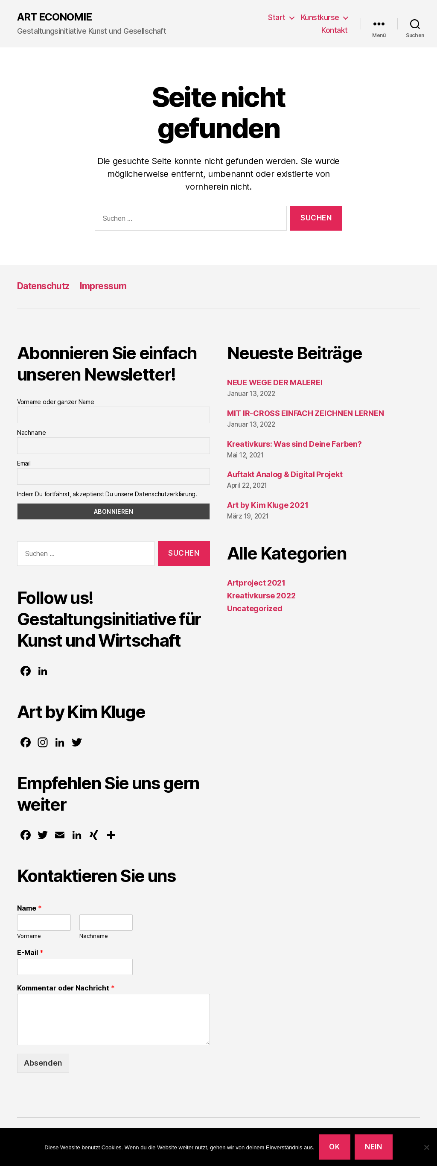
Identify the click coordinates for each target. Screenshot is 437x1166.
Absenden (43, 1062)
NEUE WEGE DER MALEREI (274, 382)
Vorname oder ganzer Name (55, 401)
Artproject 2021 (256, 582)
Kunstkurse (320, 17)
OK (334, 1147)
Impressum (103, 286)
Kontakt (334, 30)
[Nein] (426, 1147)
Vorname (29, 935)
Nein (373, 1147)
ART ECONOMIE (54, 17)
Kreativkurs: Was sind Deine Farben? (294, 443)
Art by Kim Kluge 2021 (267, 505)
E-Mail (30, 952)
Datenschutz (43, 286)
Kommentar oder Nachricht (66, 988)
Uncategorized (255, 608)
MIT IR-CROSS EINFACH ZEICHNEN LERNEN (305, 413)
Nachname (31, 432)
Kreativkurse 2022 (261, 595)
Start (277, 17)
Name (29, 908)
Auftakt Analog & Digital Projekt (284, 474)
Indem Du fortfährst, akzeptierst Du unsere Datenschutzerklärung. (107, 494)
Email (24, 463)
